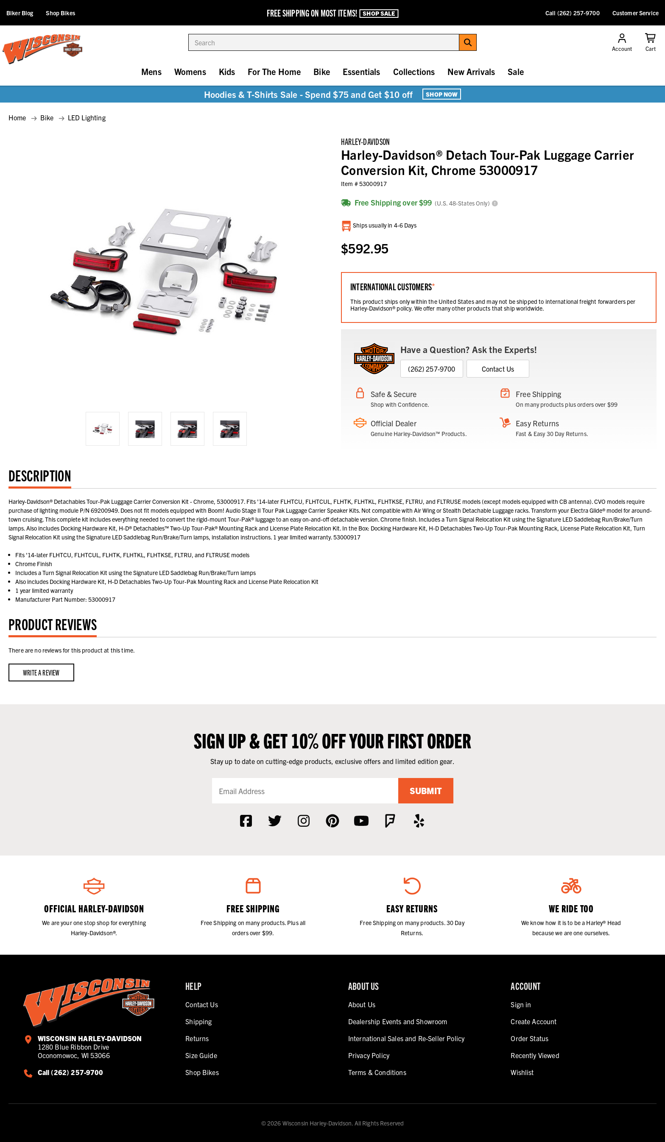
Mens (151, 71)
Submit (426, 790)
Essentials (361, 71)
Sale (516, 71)
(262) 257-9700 (431, 368)
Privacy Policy (368, 1055)
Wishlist (522, 1072)
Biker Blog (19, 13)
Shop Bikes (60, 13)
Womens (190, 71)
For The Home (274, 71)
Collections (414, 71)
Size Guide (201, 1055)
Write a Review (41, 672)
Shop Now (442, 94)
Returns (197, 1038)
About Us (361, 1004)
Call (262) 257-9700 (572, 13)
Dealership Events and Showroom (397, 1021)
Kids (227, 71)
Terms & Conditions (377, 1072)
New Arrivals (471, 71)
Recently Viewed (535, 1055)
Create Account (533, 1021)
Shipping (198, 1021)
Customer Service (635, 13)
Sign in (521, 1004)
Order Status (529, 1038)
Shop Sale (379, 13)
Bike (321, 71)
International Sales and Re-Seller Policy (406, 1038)
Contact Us (498, 368)
